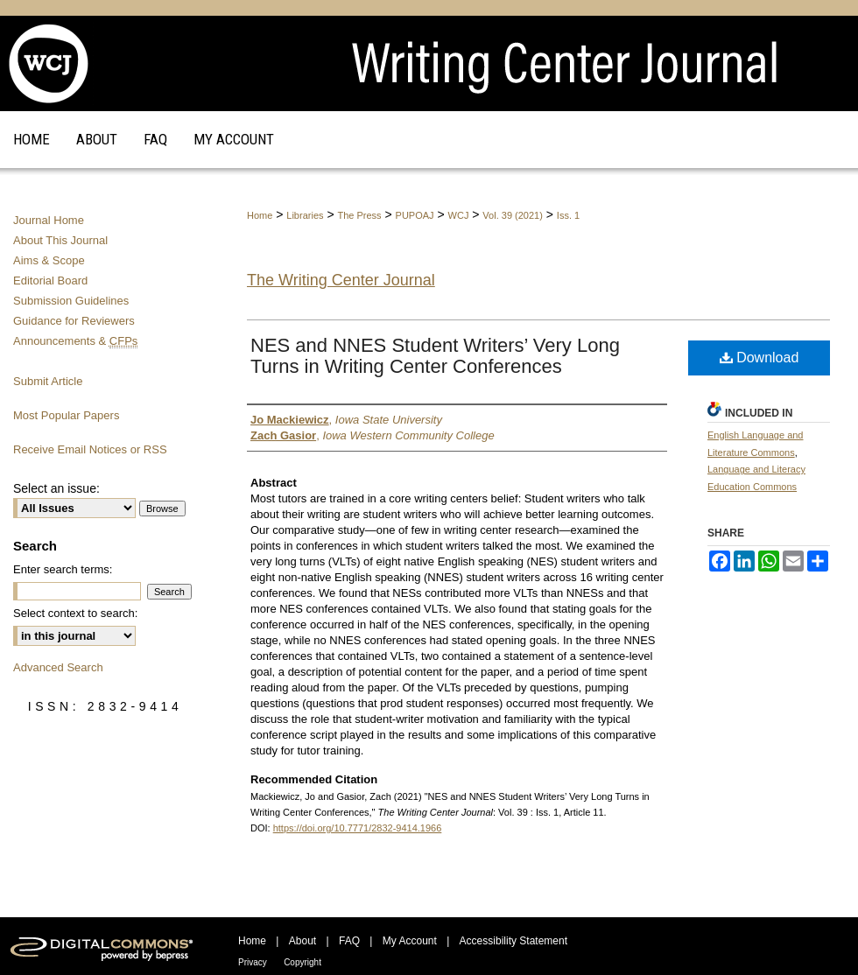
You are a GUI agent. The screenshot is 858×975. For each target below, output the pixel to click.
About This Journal (60, 240)
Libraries (304, 215)
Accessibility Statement (513, 941)
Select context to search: (75, 613)
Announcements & (75, 340)
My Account (410, 941)
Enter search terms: (62, 569)
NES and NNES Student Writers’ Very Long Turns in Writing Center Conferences (435, 355)
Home (259, 215)
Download (759, 357)
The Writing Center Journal (341, 280)
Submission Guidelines (71, 300)
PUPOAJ (415, 215)
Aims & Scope (49, 260)
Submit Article (47, 381)
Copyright (302, 962)
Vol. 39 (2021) (512, 215)
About (302, 941)
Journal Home (48, 220)
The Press (359, 215)
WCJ (458, 215)
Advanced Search (58, 667)
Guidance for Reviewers (74, 320)
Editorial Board (50, 280)
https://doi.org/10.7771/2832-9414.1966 (357, 828)
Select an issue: (56, 488)
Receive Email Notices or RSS (90, 449)
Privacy (252, 962)
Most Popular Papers (66, 415)
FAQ (349, 941)
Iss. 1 (568, 215)
